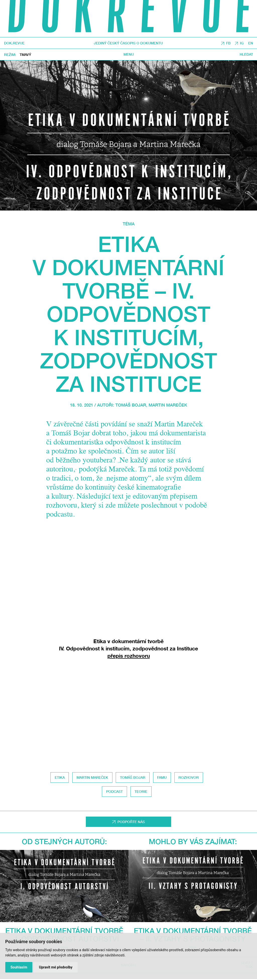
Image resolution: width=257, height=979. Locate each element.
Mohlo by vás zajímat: (193, 841)
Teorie (141, 791)
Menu (128, 54)
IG (242, 43)
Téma (129, 223)
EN (250, 43)
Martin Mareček (168, 405)
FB (228, 43)
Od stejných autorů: (64, 841)
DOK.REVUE (14, 43)
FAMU (162, 777)
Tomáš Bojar (130, 405)
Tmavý (25, 54)
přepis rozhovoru (128, 656)
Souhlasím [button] (19, 967)
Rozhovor (188, 777)
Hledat (246, 54)
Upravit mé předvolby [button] (55, 967)
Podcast (114, 791)
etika (60, 777)
